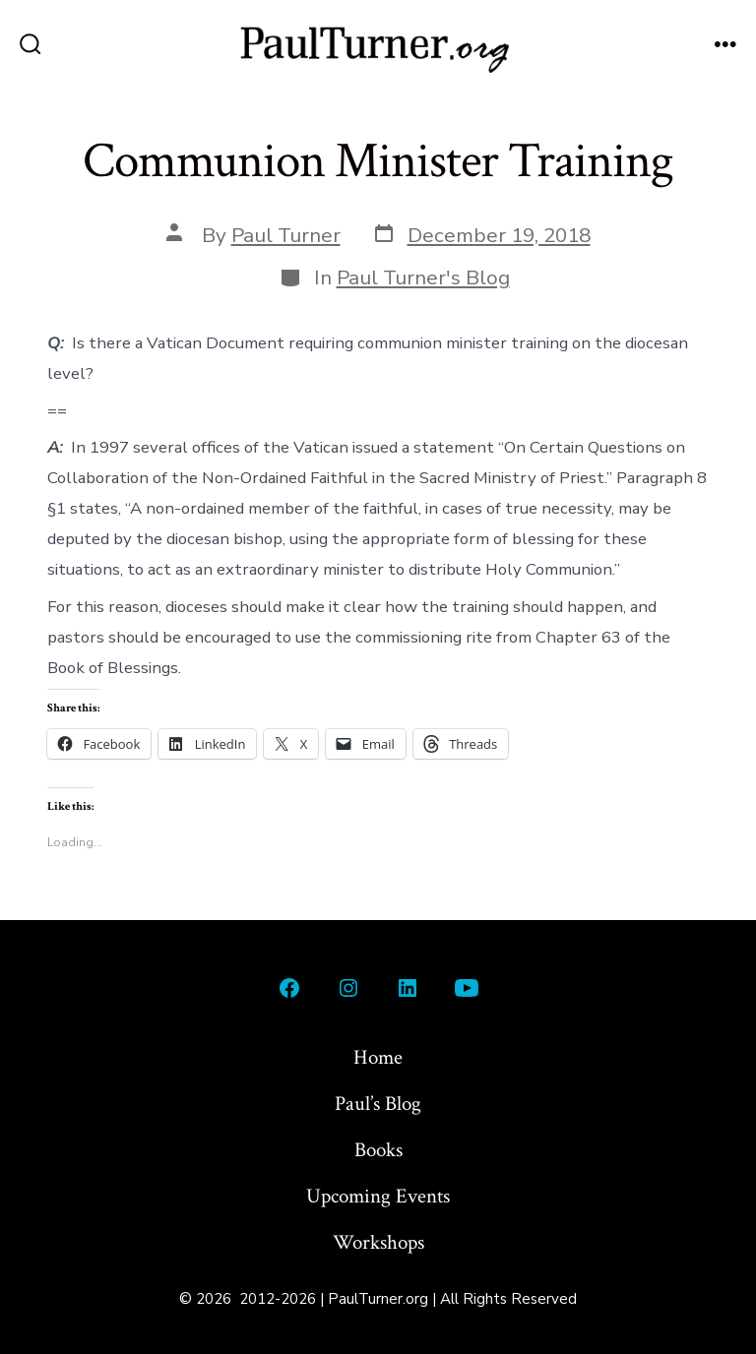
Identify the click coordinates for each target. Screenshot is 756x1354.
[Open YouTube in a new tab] (466, 988)
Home (378, 1057)
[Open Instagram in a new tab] (348, 988)
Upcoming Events (378, 1196)
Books (378, 1150)
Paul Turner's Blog (423, 277)
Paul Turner (286, 235)
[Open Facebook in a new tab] (289, 988)
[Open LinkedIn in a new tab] (407, 988)
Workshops (378, 1242)
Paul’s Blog (378, 1103)
